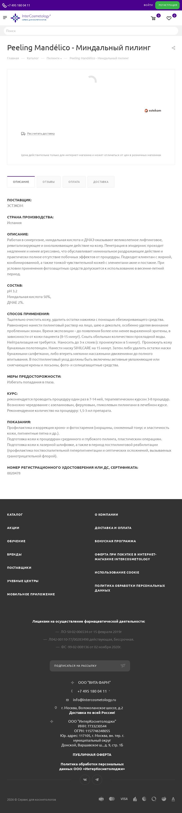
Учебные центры (23, 581)
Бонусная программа (115, 541)
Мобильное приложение (31, 594)
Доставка (100, 181)
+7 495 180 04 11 (18, 5)
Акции (13, 527)
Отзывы (49, 181)
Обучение (16, 541)
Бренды (14, 554)
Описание (21, 181)
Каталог (15, 514)
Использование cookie (117, 572)
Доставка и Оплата (113, 527)
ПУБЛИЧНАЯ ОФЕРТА (92, 755)
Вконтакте (85, 780)
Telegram (97, 780)
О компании (106, 514)
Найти (173, 31)
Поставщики (19, 567)
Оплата (74, 181)
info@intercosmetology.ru (94, 700)
